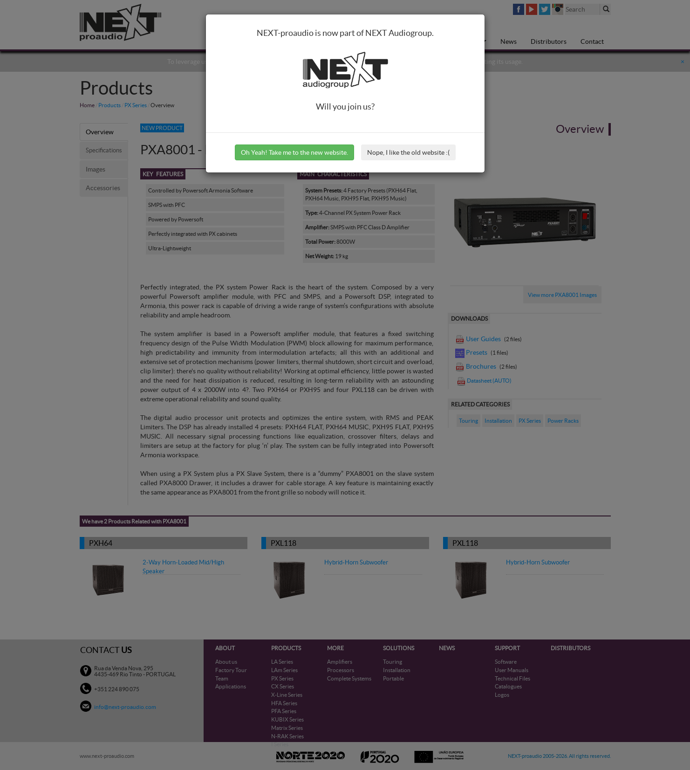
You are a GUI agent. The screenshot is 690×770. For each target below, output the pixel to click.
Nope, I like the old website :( (408, 152)
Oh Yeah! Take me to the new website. (294, 152)
